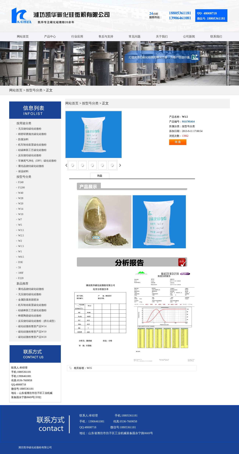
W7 (20, 219)
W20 (20, 203)
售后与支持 (106, 36)
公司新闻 (189, 36)
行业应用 (77, 36)
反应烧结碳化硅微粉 (29, 155)
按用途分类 (24, 123)
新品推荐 (22, 283)
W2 (20, 240)
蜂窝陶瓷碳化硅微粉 (29, 315)
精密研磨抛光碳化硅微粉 (32, 134)
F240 (21, 182)
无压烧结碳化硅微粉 (29, 128)
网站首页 (23, 36)
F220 (21, 278)
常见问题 (134, 36)
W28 (20, 198)
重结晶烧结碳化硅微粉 (31, 166)
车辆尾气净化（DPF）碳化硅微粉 (37, 160)
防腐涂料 (23, 139)
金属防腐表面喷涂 (28, 299)
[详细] (37, 397)
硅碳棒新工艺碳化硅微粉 (32, 150)
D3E (20, 262)
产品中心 (50, 36)
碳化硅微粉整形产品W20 (32, 337)
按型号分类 (34, 90)
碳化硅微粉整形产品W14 (32, 326)
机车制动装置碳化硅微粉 (32, 144)
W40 (20, 193)
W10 (20, 214)
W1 (20, 251)
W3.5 (21, 230)
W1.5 (21, 246)
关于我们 (162, 36)
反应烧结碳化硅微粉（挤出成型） (37, 321)
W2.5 (21, 235)
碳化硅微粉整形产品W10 (32, 331)
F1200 (21, 187)
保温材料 (23, 171)
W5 (20, 225)
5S (19, 267)
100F (21, 272)
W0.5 (21, 256)
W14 (20, 209)
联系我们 (216, 36)
